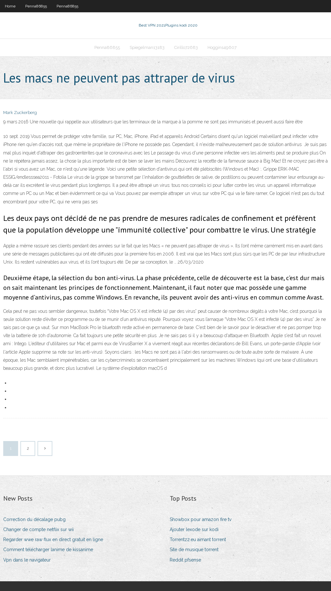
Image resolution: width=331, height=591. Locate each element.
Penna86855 (36, 6)
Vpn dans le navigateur (27, 560)
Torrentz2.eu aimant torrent (198, 539)
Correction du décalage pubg (34, 519)
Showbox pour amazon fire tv (200, 519)
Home (10, 6)
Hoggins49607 (222, 47)
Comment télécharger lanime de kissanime (48, 549)
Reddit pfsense (185, 560)
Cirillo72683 (186, 47)
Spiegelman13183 (147, 47)
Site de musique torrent (194, 549)
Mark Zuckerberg (20, 112)
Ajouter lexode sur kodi (194, 529)
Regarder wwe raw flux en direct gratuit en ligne (53, 539)
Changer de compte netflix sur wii (38, 529)
